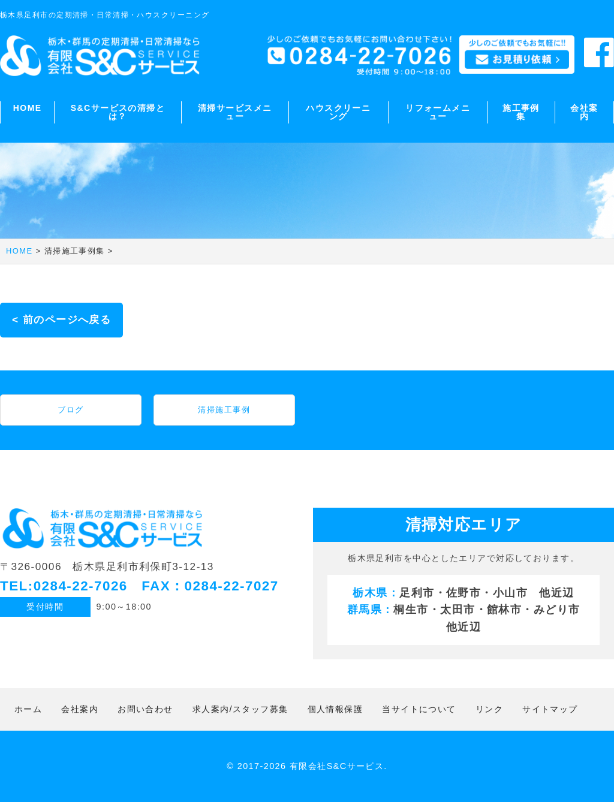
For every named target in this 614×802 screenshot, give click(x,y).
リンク (489, 709)
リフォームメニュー (437, 112)
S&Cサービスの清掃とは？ (118, 112)
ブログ (70, 409)
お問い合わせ (145, 709)
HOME (27, 108)
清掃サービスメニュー (235, 112)
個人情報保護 (335, 709)
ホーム (28, 709)
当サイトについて (419, 709)
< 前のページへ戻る (61, 319)
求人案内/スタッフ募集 (240, 709)
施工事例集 (521, 112)
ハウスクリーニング (338, 112)
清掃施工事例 (224, 409)
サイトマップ (550, 709)
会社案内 (584, 112)
